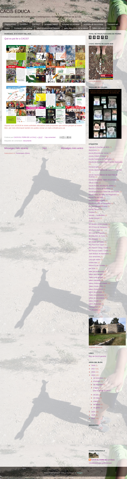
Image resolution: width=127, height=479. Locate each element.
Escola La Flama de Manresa (99, 189)
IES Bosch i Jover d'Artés (98, 224)
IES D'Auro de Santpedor (98, 227)
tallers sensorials (95, 304)
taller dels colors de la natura (76, 28)
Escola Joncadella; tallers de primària (102, 180)
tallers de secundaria (96, 298)
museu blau (93, 262)
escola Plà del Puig (96, 197)
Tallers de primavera (96, 295)
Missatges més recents (16, 148)
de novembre (98, 378)
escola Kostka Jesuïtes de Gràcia (101, 186)
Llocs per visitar (94, 259)
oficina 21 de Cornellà (97, 265)
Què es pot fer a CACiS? (16, 38)
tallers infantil (94, 301)
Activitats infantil (51, 24)
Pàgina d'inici (10, 24)
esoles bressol (94, 218)
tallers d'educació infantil (98, 283)
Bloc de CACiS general (97, 356)
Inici (45, 148)
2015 (93, 375)
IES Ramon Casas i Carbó (98, 248)
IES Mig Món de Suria (97, 236)
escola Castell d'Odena (97, 156)
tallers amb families (96, 274)
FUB (90, 221)
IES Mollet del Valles (96, 242)
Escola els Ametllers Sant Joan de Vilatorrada (105, 162)
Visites (7, 28)
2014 (93, 412)
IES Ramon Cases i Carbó (98, 251)
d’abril (95, 401)
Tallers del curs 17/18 (101, 28)
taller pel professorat (96, 271)
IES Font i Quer (94, 230)
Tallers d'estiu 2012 (96, 286)
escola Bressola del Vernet (99, 153)
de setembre (98, 384)
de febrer (96, 404)
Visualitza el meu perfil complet (100, 463)
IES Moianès (93, 239)
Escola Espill (93, 167)
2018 (93, 365)
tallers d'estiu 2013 (96, 289)
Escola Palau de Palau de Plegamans (103, 195)
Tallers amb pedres (96, 277)
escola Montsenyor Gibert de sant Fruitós (104, 192)
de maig (96, 398)
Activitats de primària (70, 24)
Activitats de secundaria (93, 24)
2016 (93, 372)
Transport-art (112, 24)
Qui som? (24, 24)
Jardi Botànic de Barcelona (99, 254)
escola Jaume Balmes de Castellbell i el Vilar (105, 170)
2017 (93, 369)
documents (27, 141)
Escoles (92, 212)
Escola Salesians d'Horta (98, 206)
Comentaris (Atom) (23, 153)
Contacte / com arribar (23, 28)
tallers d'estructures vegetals (48, 28)
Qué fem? (36, 24)
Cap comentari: (50, 137)
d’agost (96, 388)
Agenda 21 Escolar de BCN (99, 147)
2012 (93, 418)
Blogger (79, 473)
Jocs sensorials (94, 257)
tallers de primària (95, 292)
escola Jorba (93, 183)
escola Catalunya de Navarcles (100, 159)
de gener (96, 408)
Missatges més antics (72, 148)
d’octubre (97, 381)
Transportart (93, 307)
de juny (96, 395)
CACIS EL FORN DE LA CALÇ (103, 460)
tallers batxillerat (95, 280)
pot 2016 (92, 268)
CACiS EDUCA (15, 11)
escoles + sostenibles (97, 215)
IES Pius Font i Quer (96, 245)
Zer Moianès (93, 310)
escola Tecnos (94, 209)
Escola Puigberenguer (97, 200)
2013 (93, 415)
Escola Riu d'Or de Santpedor (100, 203)
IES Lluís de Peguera (97, 233)
